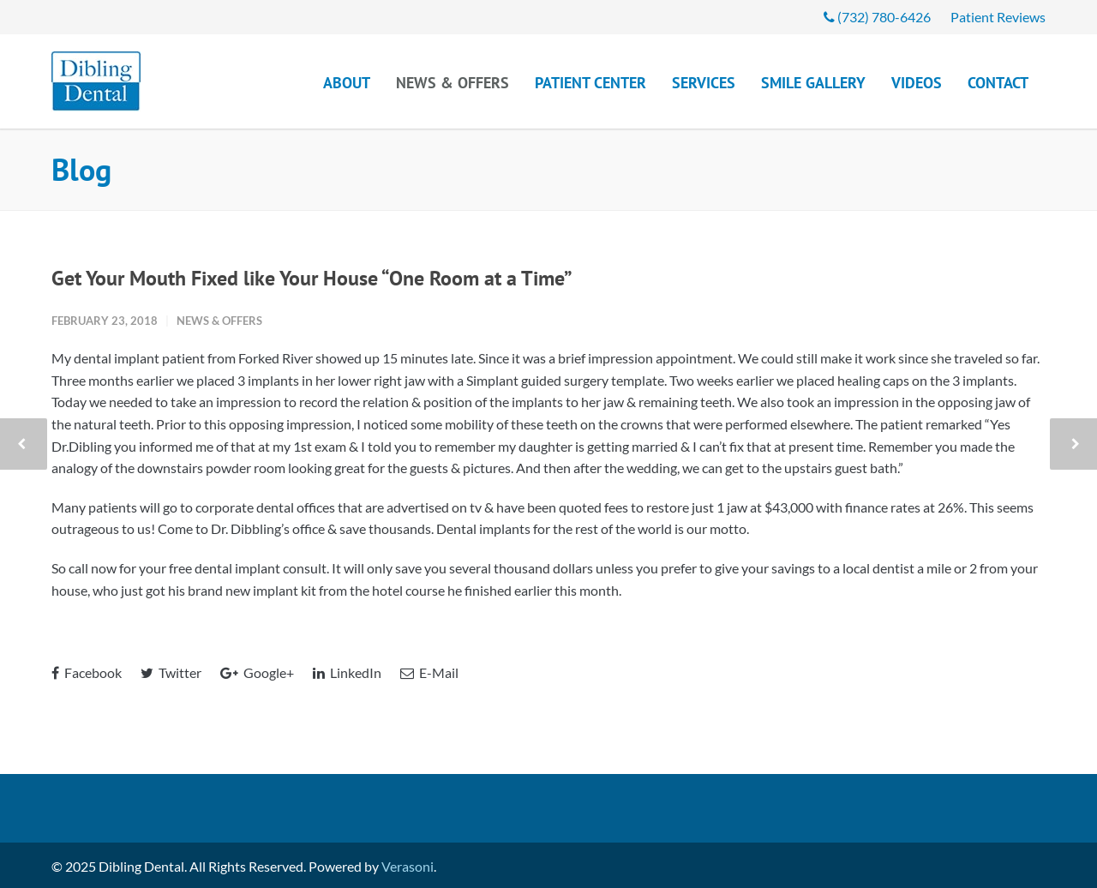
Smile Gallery (813, 83)
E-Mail (429, 672)
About (346, 83)
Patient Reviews (998, 17)
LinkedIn (347, 672)
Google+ (257, 672)
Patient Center (590, 83)
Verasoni (407, 866)
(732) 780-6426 (877, 17)
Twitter (171, 672)
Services (703, 83)
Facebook (86, 672)
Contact (998, 83)
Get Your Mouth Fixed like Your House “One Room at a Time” (311, 278)
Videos (916, 83)
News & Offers (452, 83)
